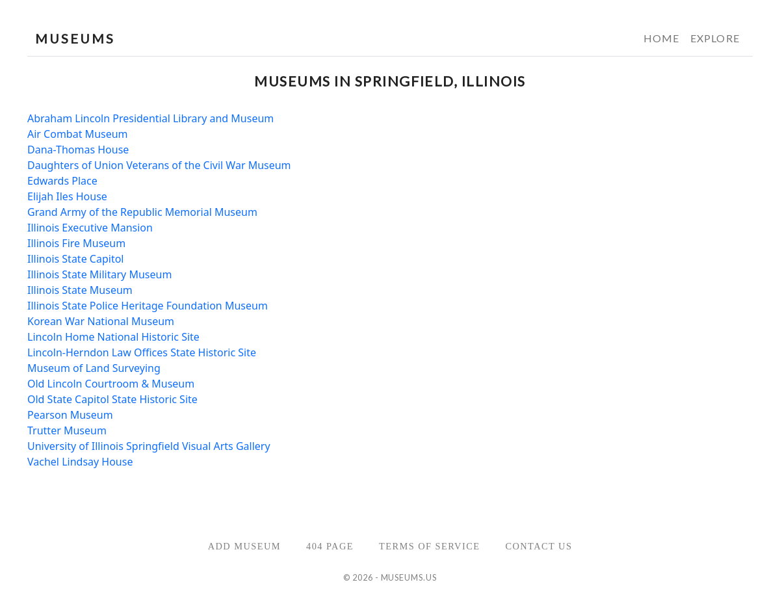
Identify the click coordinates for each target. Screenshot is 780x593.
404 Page (330, 546)
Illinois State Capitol (75, 259)
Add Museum (244, 546)
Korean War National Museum (100, 321)
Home (662, 38)
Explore (715, 38)
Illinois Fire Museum (76, 243)
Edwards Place (62, 181)
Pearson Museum (70, 415)
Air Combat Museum (77, 134)
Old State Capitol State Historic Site (112, 399)
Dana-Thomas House (78, 149)
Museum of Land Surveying (94, 368)
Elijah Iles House (67, 196)
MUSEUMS (75, 38)
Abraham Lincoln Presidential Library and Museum (150, 118)
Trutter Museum (67, 430)
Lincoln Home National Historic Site (113, 337)
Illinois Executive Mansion (90, 227)
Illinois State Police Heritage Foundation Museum (147, 305)
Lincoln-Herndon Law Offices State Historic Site (141, 352)
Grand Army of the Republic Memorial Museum (142, 212)
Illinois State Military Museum (99, 274)
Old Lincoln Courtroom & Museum (110, 383)
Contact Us (538, 546)
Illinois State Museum (80, 290)
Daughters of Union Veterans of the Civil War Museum (159, 165)
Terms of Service (429, 546)
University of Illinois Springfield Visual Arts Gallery (148, 446)
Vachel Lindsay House (80, 462)
